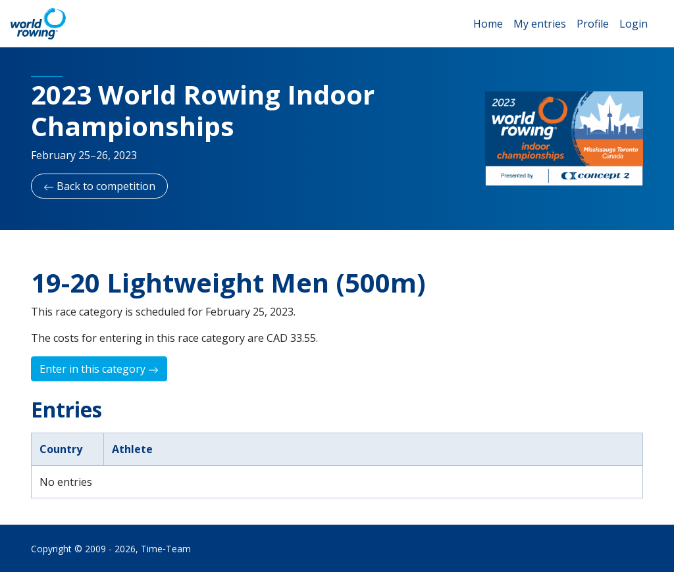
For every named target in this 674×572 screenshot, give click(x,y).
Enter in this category (99, 369)
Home (488, 23)
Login (633, 23)
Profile (593, 23)
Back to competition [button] (99, 186)
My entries (539, 23)
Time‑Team (166, 548)
